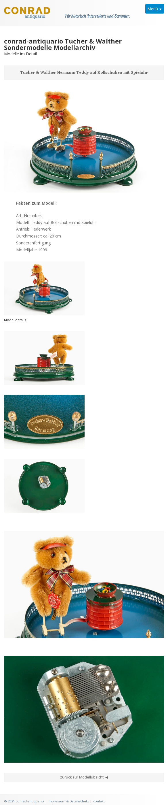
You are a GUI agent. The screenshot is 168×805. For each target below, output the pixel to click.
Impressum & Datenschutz (68, 793)
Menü (152, 9)
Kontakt (99, 793)
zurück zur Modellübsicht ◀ (84, 769)
